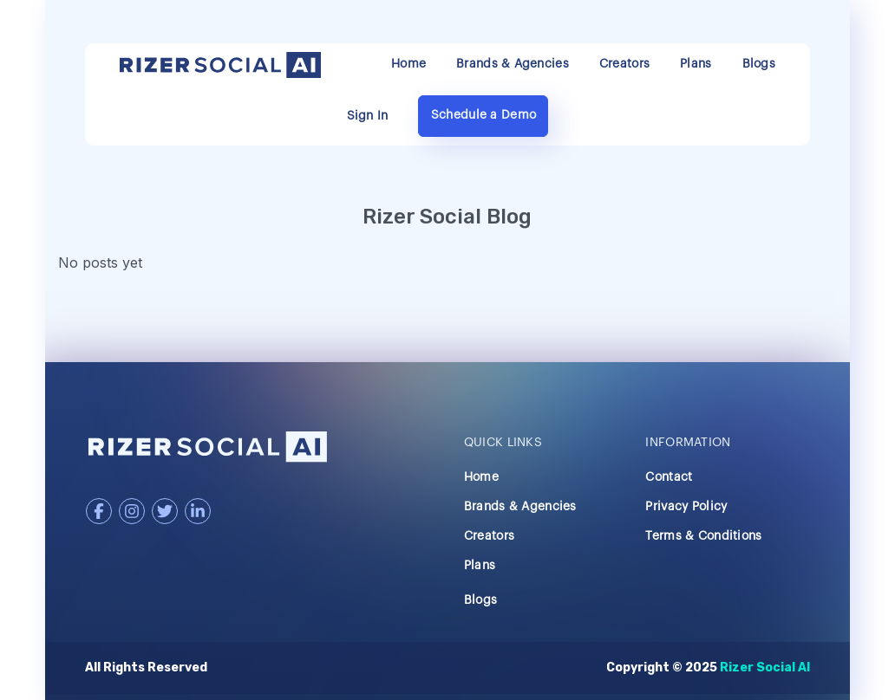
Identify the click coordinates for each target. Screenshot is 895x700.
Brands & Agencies (512, 64)
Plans (695, 64)
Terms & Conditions (703, 536)
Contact (668, 477)
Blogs (758, 64)
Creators (624, 64)
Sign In (368, 116)
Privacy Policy (686, 507)
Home (408, 64)
